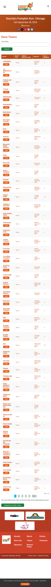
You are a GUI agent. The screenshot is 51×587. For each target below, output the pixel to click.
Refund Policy (30, 546)
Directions (26, 26)
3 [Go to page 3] (22, 496)
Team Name (4, 41)
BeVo (5, 129)
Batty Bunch (7, 112)
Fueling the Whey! (6, 395)
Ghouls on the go (7, 415)
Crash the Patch (6, 266)
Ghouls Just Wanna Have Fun (7, 405)
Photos (42, 536)
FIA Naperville (7, 376)
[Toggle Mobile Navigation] (4, 7)
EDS (4, 344)
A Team (5, 89)
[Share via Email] (28, 29)
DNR (4, 318)
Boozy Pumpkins (6, 171)
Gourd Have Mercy (7, 478)
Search (6, 49)
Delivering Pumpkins (6, 309)
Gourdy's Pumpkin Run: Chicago (25, 18)
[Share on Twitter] (22, 29)
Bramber (6, 179)
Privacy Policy (32, 555)
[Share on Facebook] (19, 29)
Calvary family (5, 195)
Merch (29, 536)
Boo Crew (6, 163)
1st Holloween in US (7, 70)
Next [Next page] (34, 496)
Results (17, 536)
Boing (5, 155)
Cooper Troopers (6, 240)
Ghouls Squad (7, 424)
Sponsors (18, 545)
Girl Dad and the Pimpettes (7, 442)
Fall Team (6, 361)
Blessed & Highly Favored (6, 146)
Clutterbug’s (7, 222)
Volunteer (44, 541)
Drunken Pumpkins (6, 326)
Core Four (6, 248)
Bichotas (6, 136)
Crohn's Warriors (6, 283)
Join (6, 64)
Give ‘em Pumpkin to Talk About (6, 453)
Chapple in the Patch (6, 204)
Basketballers (7, 104)
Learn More (43, 581)
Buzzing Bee (7, 187)
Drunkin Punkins (5, 335)
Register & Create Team (12, 505)
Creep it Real (7, 275)
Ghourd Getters (5, 432)
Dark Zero (6, 301)
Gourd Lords (7, 487)
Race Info (18, 541)
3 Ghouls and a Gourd (7, 80)
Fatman (5, 368)
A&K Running (7, 97)
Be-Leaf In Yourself (6, 120)
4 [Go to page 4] (25, 496)
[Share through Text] (32, 29)
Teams (29, 541)
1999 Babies (7, 61)
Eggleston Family (6, 352)
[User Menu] (48, 6)
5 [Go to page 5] (29, 496)
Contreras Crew (6, 231)
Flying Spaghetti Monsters (6, 385)
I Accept (25, 584)
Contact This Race (43, 555)
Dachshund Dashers (6, 292)
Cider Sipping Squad (7, 214)
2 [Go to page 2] (18, 496)
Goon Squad (7, 470)
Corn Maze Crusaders (6, 257)
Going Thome (7, 462)
